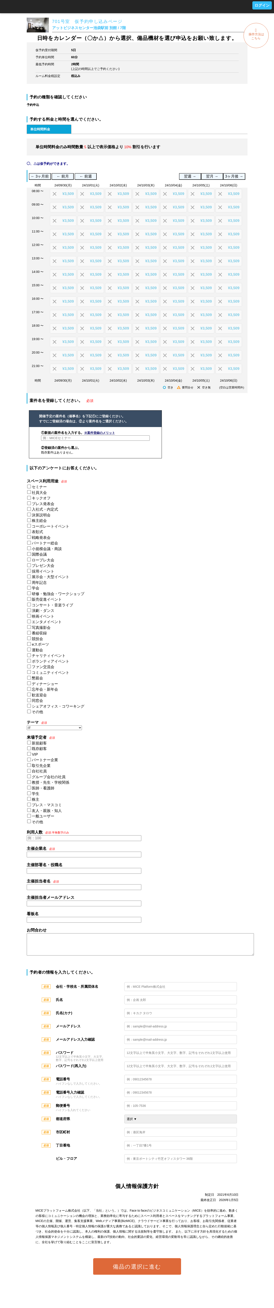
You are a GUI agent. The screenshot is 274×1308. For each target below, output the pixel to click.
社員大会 (39, 493)
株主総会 (39, 521)
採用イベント (43, 571)
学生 (35, 794)
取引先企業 (41, 766)
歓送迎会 (39, 695)
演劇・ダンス (43, 611)
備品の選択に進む (137, 1271)
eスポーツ (40, 644)
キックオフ (41, 498)
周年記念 (39, 583)
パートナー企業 (45, 760)
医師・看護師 (43, 788)
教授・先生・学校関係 (50, 782)
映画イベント (43, 616)
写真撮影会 (41, 628)
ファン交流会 (43, 667)
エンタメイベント (47, 622)
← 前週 (86, 176)
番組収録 (39, 633)
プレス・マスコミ (47, 805)
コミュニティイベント (50, 673)
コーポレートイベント (50, 526)
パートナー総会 (45, 543)
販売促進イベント (47, 599)
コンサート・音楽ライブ (52, 605)
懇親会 (37, 678)
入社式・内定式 (45, 509)
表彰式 (37, 532)
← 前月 (63, 176)
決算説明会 (41, 515)
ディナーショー (45, 684)
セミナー (39, 487)
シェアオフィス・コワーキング (58, 706)
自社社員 (39, 771)
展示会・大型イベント (50, 577)
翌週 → (190, 176)
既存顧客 (39, 749)
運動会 (37, 650)
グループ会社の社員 (49, 777)
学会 (35, 588)
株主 (35, 799)
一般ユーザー (43, 816)
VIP (35, 754)
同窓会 (37, 701)
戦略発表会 (41, 538)
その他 (37, 712)
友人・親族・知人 (47, 811)
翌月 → (212, 176)
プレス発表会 (43, 504)
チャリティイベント (49, 656)
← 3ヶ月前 (40, 176)
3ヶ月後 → (234, 176)
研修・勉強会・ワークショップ (58, 594)
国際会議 (39, 554)
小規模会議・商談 (47, 549)
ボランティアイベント (50, 661)
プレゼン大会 (43, 566)
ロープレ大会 (43, 560)
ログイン (262, 5)
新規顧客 (39, 743)
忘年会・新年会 (45, 689)
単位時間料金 (40, 129)
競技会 (37, 639)
